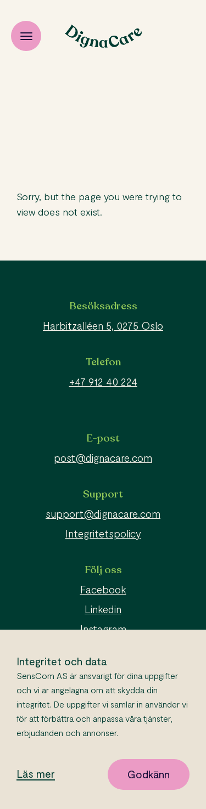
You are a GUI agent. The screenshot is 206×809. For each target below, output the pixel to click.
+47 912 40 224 (103, 381)
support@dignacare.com (103, 513)
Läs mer (35, 774)
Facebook (103, 589)
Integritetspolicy (103, 533)
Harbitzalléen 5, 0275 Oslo (103, 325)
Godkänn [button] (148, 774)
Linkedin (103, 609)
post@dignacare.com (103, 457)
